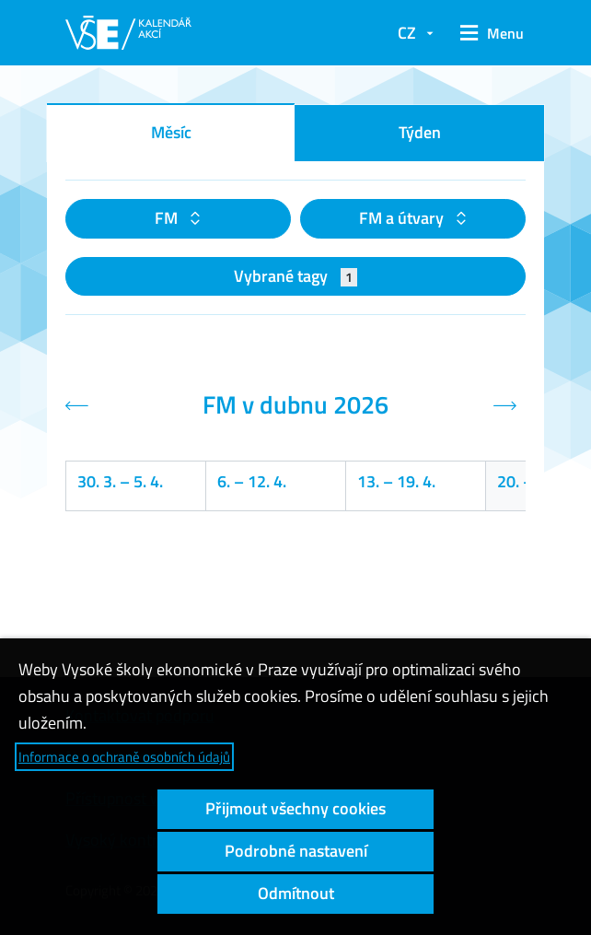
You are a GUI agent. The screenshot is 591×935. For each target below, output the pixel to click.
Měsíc (171, 132)
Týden (420, 132)
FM (168, 217)
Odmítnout (296, 893)
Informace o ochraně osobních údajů (124, 756)
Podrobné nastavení (296, 850)
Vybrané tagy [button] (296, 275)
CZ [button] (407, 32)
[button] (489, 33)
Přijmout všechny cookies (295, 808)
